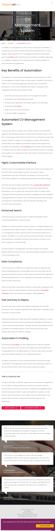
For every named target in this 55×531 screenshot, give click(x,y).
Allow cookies (45, 526)
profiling (11, 57)
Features (10, 43)
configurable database (41, 185)
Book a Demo (10, 408)
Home (3, 43)
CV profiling (17, 106)
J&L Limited (27, 511)
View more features (32, 408)
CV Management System (23, 43)
